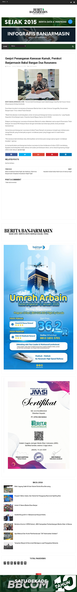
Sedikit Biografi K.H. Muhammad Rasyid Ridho (30, 515)
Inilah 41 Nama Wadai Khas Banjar (26, 505)
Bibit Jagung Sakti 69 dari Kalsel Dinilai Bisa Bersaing (33, 486)
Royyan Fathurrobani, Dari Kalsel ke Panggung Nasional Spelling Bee (38, 496)
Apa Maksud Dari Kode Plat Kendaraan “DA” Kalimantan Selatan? (36, 533)
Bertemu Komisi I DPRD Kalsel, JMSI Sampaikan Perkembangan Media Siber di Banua (43, 524)
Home (5, 46)
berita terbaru (33, 66)
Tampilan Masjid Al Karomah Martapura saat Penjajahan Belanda (36, 543)
